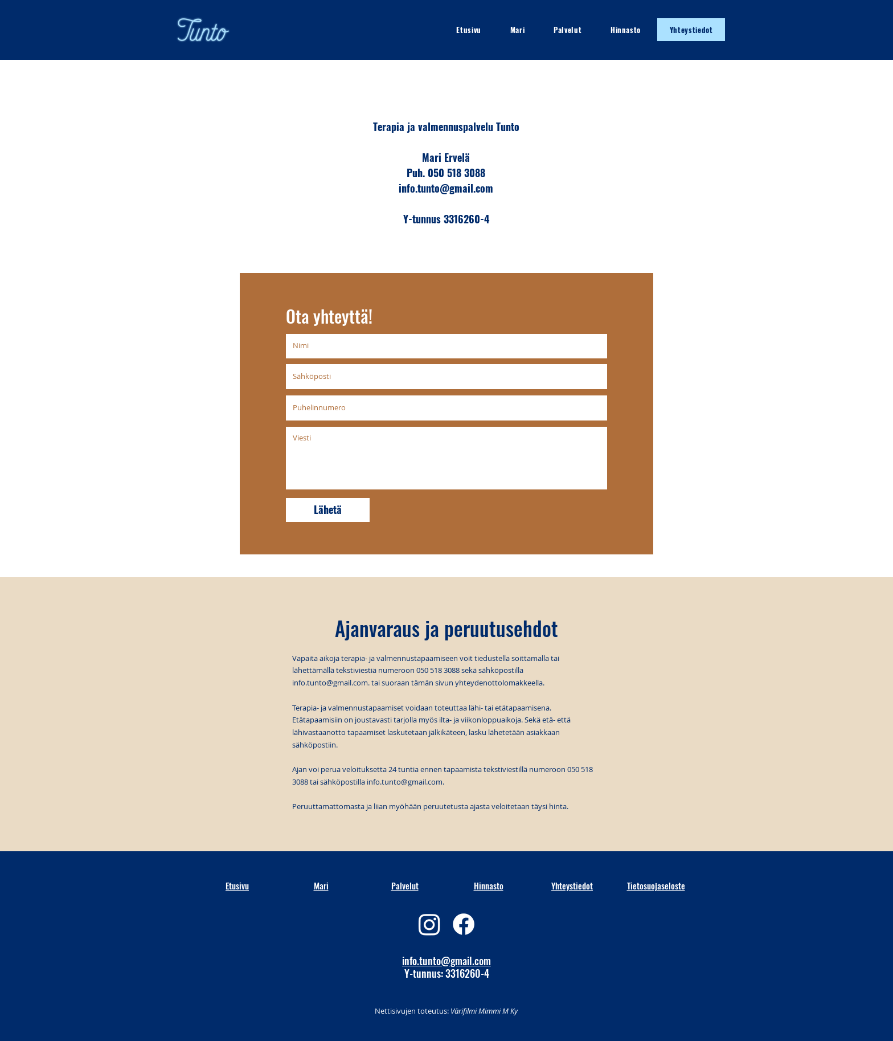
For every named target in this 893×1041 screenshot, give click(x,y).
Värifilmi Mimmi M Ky (483, 1011)
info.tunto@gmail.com (330, 682)
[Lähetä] (328, 510)
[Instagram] (429, 924)
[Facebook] (463, 924)
